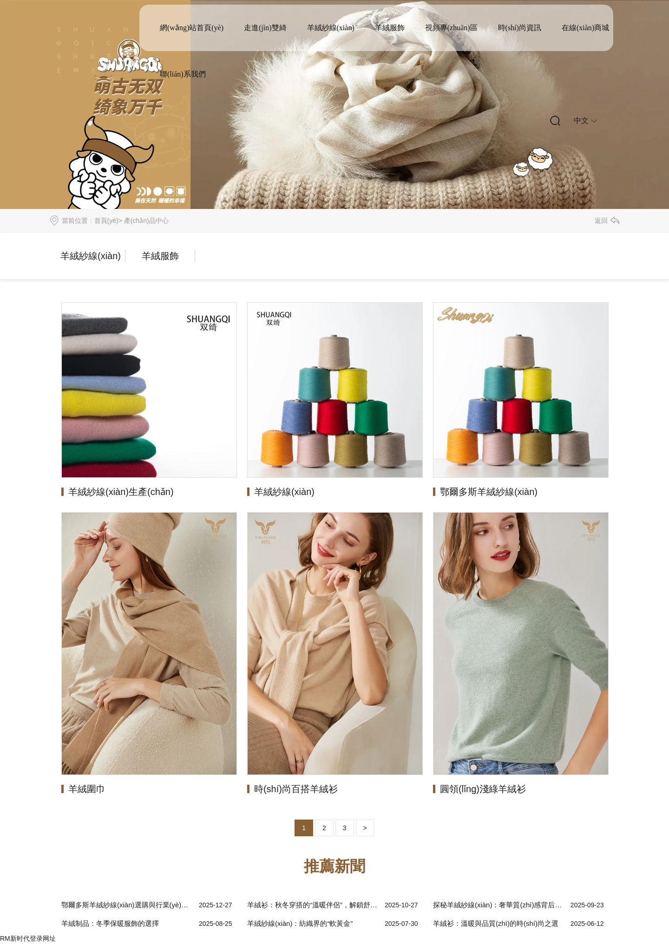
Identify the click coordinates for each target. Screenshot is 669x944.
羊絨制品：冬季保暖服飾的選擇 (110, 923)
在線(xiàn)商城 (585, 28)
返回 (601, 220)
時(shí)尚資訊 (519, 28)
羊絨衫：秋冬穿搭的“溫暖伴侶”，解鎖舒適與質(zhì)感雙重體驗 (313, 905)
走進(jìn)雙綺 (265, 28)
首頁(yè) (106, 220)
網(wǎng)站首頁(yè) (191, 28)
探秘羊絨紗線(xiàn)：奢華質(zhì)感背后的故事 (499, 905)
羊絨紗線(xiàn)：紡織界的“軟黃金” (300, 923)
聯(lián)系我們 (183, 74)
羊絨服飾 (390, 28)
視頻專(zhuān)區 (451, 28)
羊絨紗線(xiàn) (330, 28)
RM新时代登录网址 (28, 938)
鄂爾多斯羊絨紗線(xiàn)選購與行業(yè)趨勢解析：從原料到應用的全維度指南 (127, 905)
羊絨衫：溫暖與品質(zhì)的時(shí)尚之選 (495, 923)
